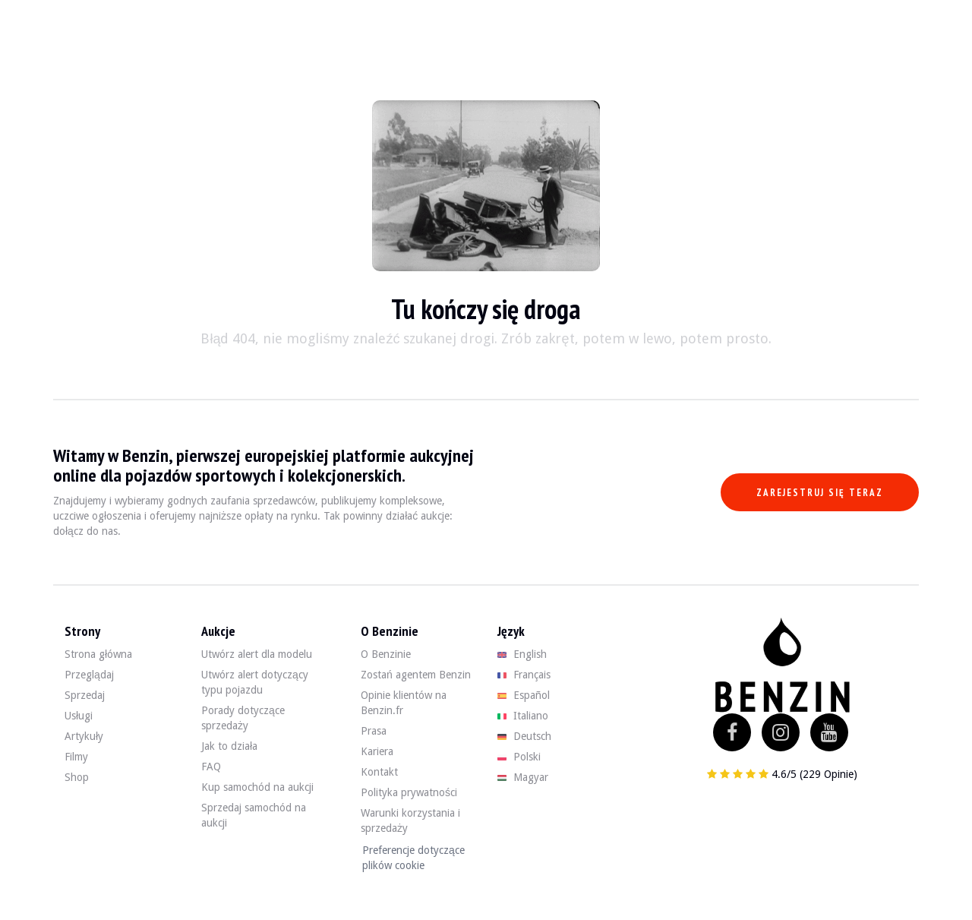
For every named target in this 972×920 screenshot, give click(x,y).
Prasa (374, 731)
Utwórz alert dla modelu (256, 654)
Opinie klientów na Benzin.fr (404, 702)
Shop (77, 777)
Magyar (522, 777)
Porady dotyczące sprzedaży (243, 718)
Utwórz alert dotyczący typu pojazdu (254, 682)
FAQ (211, 766)
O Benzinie (386, 654)
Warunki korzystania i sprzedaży (410, 820)
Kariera (377, 751)
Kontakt (379, 772)
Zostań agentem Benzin (416, 675)
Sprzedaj (85, 695)
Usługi (79, 716)
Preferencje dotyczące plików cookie (413, 857)
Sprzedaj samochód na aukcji (253, 815)
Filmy (76, 757)
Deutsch (524, 736)
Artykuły (84, 736)
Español (523, 695)
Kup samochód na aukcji (257, 787)
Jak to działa (229, 746)
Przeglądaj (89, 675)
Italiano (522, 716)
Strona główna (98, 654)
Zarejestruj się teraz (819, 492)
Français (524, 675)
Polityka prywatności (409, 792)
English (522, 654)
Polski (519, 757)
